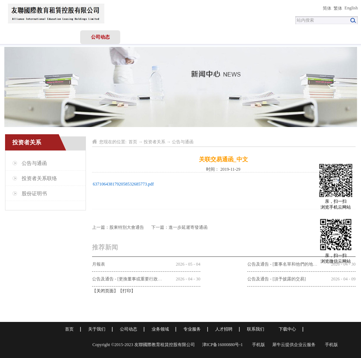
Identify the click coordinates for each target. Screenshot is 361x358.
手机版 (257, 344)
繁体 (338, 8)
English (351, 7)
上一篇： (118, 227)
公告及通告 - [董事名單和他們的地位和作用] (289, 264)
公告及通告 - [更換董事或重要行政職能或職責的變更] (143, 278)
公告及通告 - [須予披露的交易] (276, 278)
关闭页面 (105, 290)
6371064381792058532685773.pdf (123, 184)
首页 (20, 37)
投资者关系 (154, 141)
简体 (327, 8)
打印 (126, 290)
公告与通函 (182, 141)
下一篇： (179, 227)
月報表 (98, 264)
